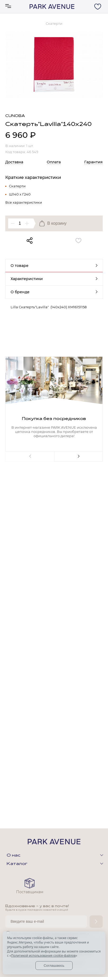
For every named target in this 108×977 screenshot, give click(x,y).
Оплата (54, 162)
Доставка (14, 162)
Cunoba (15, 116)
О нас (13, 855)
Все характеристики (23, 202)
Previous (29, 456)
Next (78, 456)
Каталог (17, 864)
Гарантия (93, 162)
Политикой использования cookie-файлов (43, 955)
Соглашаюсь (54, 966)
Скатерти (17, 186)
